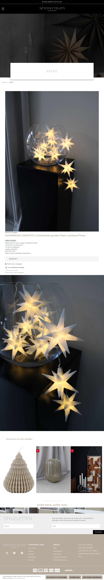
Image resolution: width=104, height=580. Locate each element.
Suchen (30, 551)
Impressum (57, 554)
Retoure (31, 560)
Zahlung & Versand (59, 557)
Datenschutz (57, 551)
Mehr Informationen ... (19, 578)
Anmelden (98, 532)
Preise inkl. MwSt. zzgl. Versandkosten (14, 272)
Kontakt (31, 554)
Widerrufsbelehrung (60, 560)
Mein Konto (32, 548)
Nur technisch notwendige (56, 577)
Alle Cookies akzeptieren (92, 577)
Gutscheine (32, 557)
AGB (54, 548)
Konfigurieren (75, 577)
